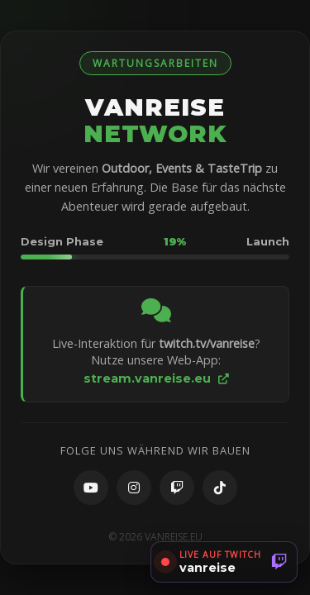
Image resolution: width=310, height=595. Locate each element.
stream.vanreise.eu (156, 378)
